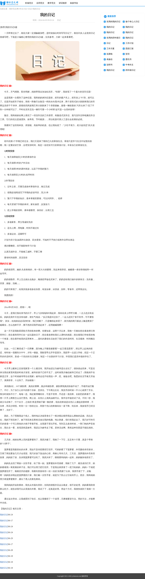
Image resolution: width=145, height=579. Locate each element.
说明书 (109, 65)
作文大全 (23, 9)
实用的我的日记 (113, 22)
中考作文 (129, 65)
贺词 (127, 54)
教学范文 (51, 3)
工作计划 (129, 43)
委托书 (128, 59)
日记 (30, 9)
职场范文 (29, 3)
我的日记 (4, 515)
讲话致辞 (63, 3)
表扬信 (109, 59)
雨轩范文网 (13, 9)
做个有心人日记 (132, 22)
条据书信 (74, 3)
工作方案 (110, 48)
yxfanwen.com (76, 576)
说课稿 (109, 54)
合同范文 (40, 3)
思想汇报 (129, 48)
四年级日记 (130, 70)
